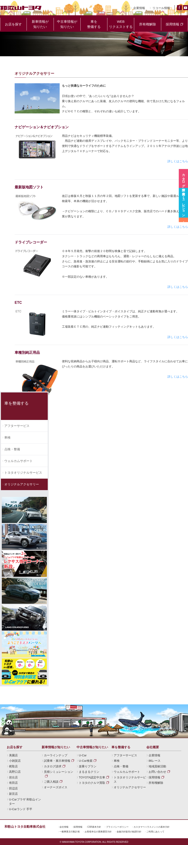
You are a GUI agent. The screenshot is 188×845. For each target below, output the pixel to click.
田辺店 (13, 788)
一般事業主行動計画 (69, 832)
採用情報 (154, 777)
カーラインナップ (55, 755)
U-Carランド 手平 (20, 809)
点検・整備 (12, 449)
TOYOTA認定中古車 (92, 777)
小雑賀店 (15, 761)
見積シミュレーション (58, 772)
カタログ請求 (52, 766)
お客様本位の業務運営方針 (98, 832)
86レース (155, 761)
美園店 (13, 755)
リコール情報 (161, 8)
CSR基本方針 (94, 827)
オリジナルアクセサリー (21, 484)
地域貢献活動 (157, 766)
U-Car (83, 755)
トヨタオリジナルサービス (23, 472)
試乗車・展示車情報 (57, 761)
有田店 (13, 783)
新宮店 (13, 794)
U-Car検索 (86, 761)
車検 (7, 437)
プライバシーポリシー (117, 827)
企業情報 (139, 8)
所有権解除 (156, 783)
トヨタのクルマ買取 (92, 783)
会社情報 (63, 827)
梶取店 (13, 766)
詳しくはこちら (178, 161)
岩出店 (13, 777)
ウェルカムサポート (18, 461)
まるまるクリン (89, 772)
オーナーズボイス (55, 787)
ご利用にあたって (155, 832)
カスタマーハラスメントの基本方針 (152, 827)
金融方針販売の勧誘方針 (129, 832)
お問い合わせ (157, 772)
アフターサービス (16, 426)
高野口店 (15, 772)
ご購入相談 (51, 782)
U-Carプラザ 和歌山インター (25, 802)
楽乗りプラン (87, 766)
